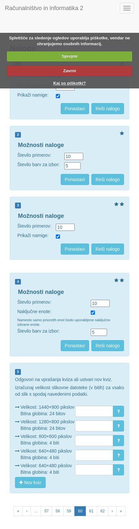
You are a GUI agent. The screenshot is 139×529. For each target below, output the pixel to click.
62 (102, 511)
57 (46, 511)
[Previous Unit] (18, 511)
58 (57, 511)
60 (80, 511)
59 (69, 511)
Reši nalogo (108, 108)
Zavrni (69, 70)
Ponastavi (75, 108)
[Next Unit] (121, 511)
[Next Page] (112, 511)
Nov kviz (30, 482)
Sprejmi (69, 56)
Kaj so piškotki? (69, 83)
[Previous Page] (27, 511)
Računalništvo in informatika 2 (44, 8)
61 (91, 511)
